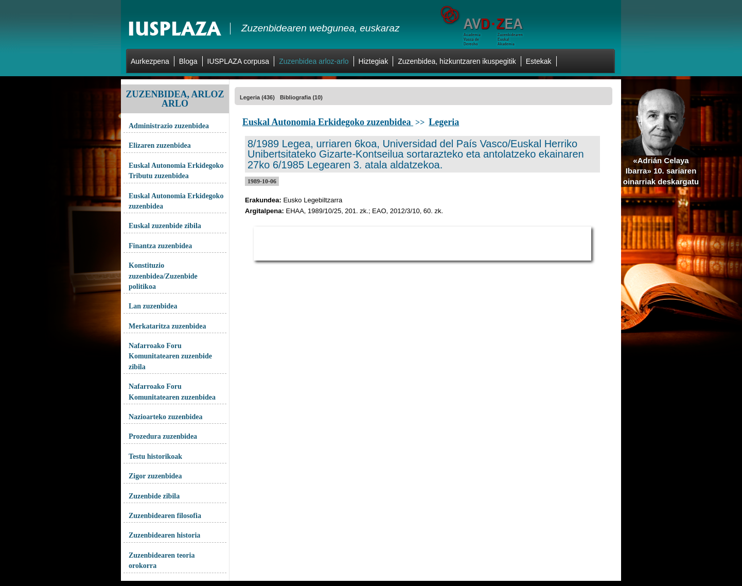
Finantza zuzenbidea (160, 246)
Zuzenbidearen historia (164, 535)
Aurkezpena (150, 61)
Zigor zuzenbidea (155, 476)
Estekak (539, 61)
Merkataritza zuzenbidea (167, 326)
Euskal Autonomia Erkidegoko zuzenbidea (176, 201)
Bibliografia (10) (301, 97)
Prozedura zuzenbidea (163, 436)
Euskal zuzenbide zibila (165, 226)
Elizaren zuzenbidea (160, 145)
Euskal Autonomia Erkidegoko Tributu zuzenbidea (176, 171)
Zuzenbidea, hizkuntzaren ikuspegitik (457, 61)
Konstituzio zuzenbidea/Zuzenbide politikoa (163, 276)
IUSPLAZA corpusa (238, 61)
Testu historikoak (155, 456)
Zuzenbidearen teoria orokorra (162, 560)
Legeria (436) (257, 97)
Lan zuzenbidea (153, 306)
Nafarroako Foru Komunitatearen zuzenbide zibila (170, 356)
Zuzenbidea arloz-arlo (313, 61)
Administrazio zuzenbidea (169, 126)
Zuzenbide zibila (154, 496)
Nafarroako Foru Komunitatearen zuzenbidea (172, 392)
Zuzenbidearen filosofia (165, 516)
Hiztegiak (373, 61)
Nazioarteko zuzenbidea (165, 417)
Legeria (444, 122)
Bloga (188, 61)
